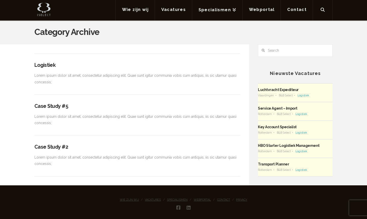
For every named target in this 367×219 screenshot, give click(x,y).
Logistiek (45, 65)
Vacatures (153, 199)
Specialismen (177, 199)
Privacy (241, 199)
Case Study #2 (51, 147)
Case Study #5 (51, 106)
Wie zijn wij (129, 199)
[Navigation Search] (323, 10)
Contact (223, 199)
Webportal (202, 199)
